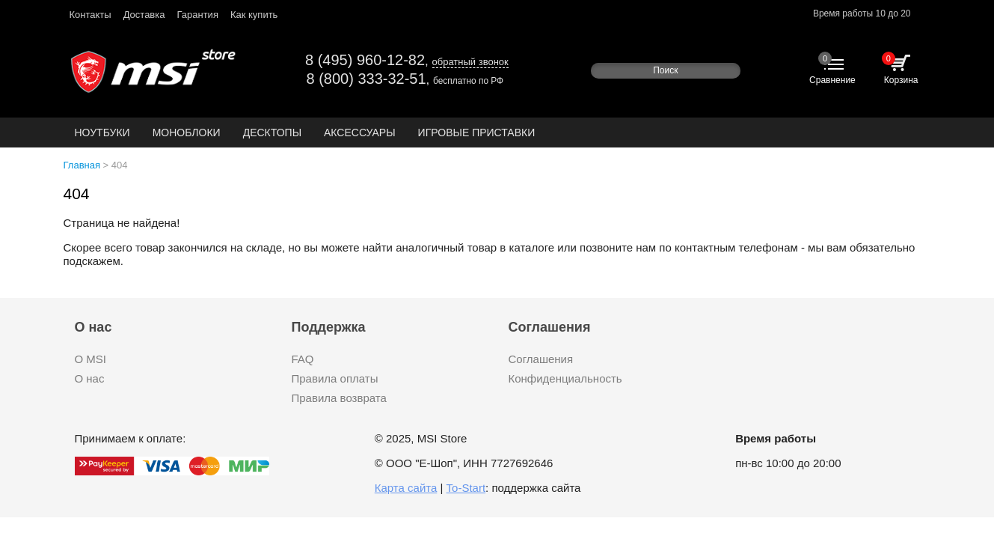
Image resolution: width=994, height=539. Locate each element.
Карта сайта (406, 487)
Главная (82, 165)
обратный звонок (470, 61)
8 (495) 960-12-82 (365, 60)
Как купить (253, 14)
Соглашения (541, 359)
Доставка (144, 14)
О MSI (91, 359)
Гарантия (197, 14)
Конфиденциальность (565, 378)
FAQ (303, 359)
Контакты (90, 14)
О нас (90, 378)
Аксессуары (360, 132)
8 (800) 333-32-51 (366, 78)
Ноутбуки (102, 132)
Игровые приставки (477, 132)
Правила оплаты (335, 378)
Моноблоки (187, 132)
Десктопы (272, 132)
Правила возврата (339, 398)
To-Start (466, 487)
